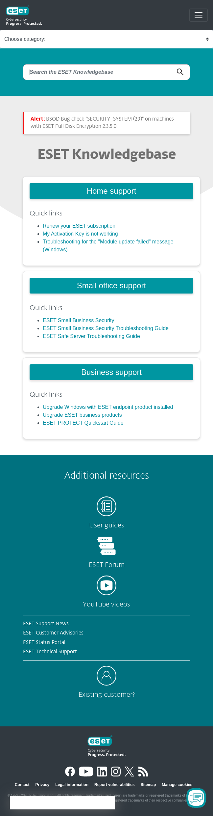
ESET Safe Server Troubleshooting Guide (91, 336)
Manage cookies (177, 784)
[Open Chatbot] (196, 797)
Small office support (111, 285)
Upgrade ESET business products (82, 415)
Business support (111, 372)
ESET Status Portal (44, 642)
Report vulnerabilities (114, 784)
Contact (22, 784)
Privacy (43, 784)
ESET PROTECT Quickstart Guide (83, 423)
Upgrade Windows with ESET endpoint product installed (108, 407)
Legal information (71, 784)
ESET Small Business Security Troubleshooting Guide (106, 328)
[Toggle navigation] (198, 15)
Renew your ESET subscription (79, 226)
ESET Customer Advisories (53, 633)
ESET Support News (46, 623)
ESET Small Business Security (78, 320)
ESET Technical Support (50, 651)
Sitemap (148, 784)
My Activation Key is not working (80, 234)
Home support (111, 190)
